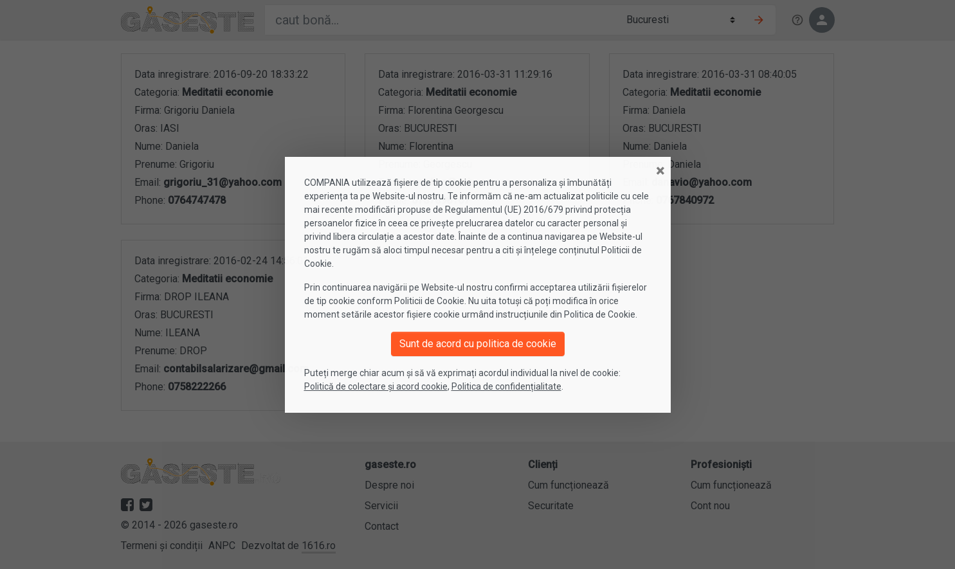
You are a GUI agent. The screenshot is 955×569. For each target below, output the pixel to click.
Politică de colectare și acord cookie (376, 386)
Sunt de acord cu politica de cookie (477, 344)
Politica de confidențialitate (506, 386)
